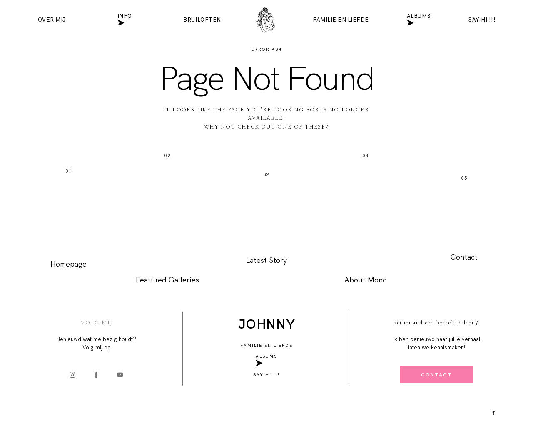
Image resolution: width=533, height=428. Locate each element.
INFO (124, 19)
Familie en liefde (341, 19)
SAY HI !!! (482, 19)
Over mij (52, 19)
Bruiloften (202, 19)
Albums (419, 19)
